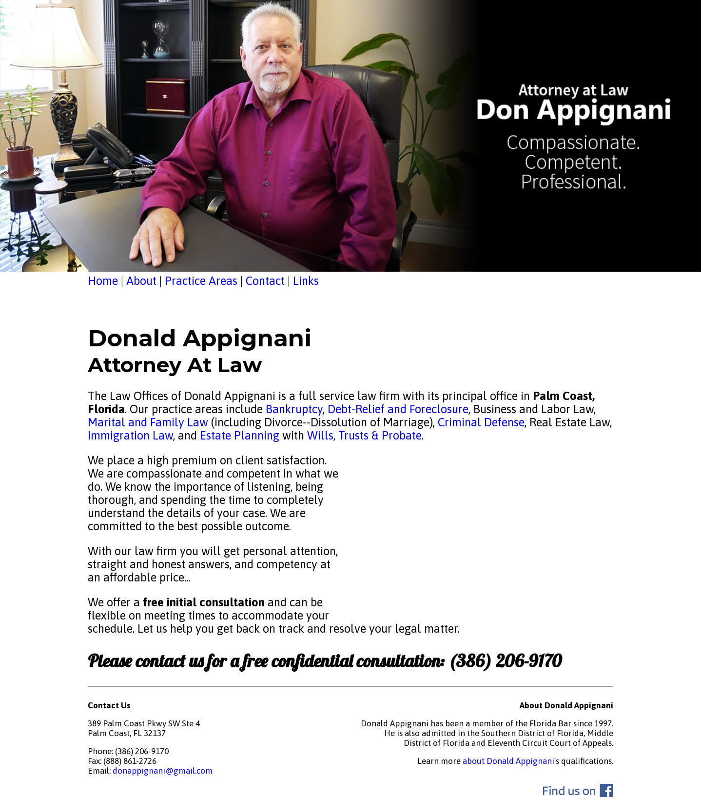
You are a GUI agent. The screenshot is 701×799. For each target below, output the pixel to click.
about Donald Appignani (508, 761)
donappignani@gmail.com (163, 771)
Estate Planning (239, 435)
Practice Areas (201, 280)
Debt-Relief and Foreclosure (396, 409)
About (141, 280)
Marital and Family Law (148, 422)
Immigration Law (130, 435)
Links (306, 280)
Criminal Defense (480, 422)
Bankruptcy (294, 409)
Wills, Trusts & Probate (364, 435)
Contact (265, 280)
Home (103, 280)
